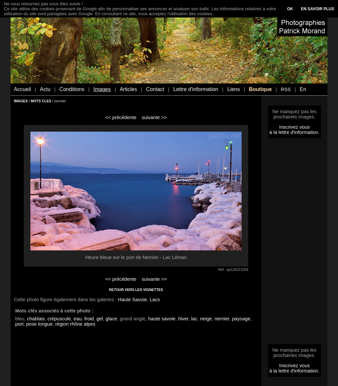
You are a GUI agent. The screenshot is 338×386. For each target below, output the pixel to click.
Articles (128, 89)
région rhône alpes (75, 324)
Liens (233, 89)
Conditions (71, 89)
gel (99, 318)
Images (102, 89)
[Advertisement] (294, 243)
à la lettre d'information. (294, 132)
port (19, 324)
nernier (222, 318)
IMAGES (21, 101)
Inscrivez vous (294, 127)
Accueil (22, 89)
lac (194, 318)
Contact (155, 89)
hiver (183, 318)
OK (290, 9)
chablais (36, 318)
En (303, 89)
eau (78, 318)
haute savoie (162, 318)
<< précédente (121, 117)
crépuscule (59, 318)
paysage (241, 318)
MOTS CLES (41, 101)
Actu (45, 89)
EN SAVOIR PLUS (317, 9)
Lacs (155, 299)
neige (206, 318)
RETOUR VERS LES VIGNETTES (136, 290)
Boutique (260, 89)
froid (89, 318)
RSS (286, 89)
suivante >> (154, 117)
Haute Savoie (132, 299)
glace (111, 318)
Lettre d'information (195, 89)
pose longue (39, 324)
